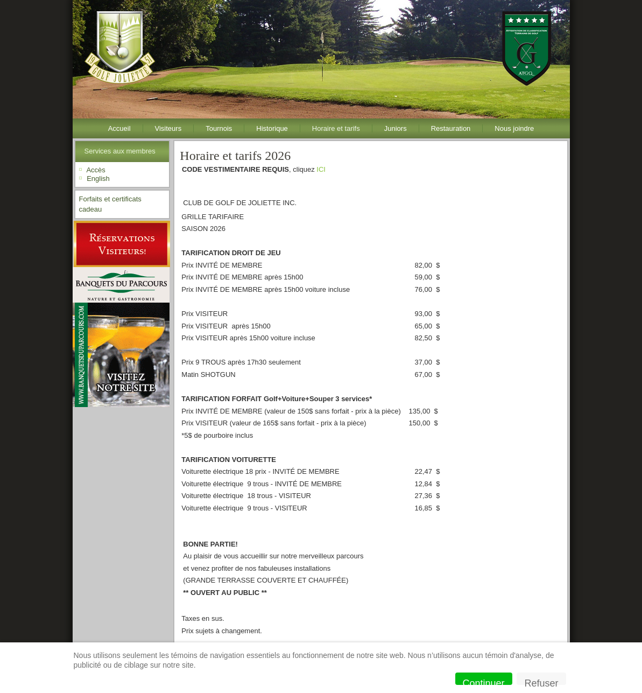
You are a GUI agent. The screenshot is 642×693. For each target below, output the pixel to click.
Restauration (451, 128)
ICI (321, 169)
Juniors (395, 128)
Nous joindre (514, 128)
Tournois (219, 128)
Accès (95, 170)
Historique (272, 128)
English (98, 178)
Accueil (119, 128)
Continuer (484, 681)
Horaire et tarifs (336, 128)
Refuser (541, 681)
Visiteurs (168, 128)
